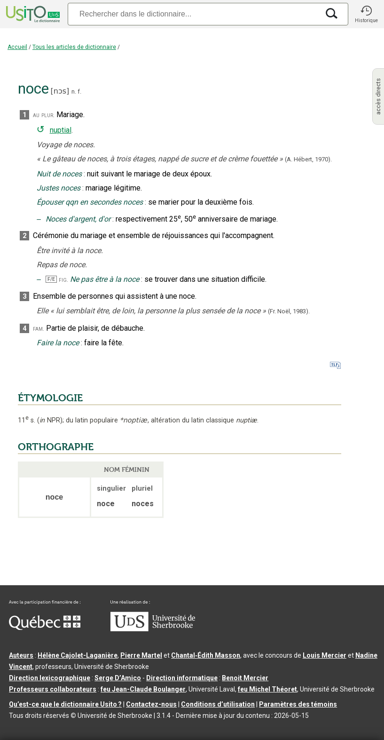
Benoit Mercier (245, 678)
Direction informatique (182, 678)
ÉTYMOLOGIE (50, 398)
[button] (366, 14)
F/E (51, 279)
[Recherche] (193, 13)
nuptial (60, 130)
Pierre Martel (141, 655)
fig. (63, 280)
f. (79, 91)
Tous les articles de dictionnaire (74, 47)
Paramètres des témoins (298, 704)
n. (73, 91)
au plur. (44, 115)
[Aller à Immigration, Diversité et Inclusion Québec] (44, 627)
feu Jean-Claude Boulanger (143, 689)
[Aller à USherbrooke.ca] (152, 629)
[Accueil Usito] (32, 14)
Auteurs (21, 655)
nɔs (60, 91)
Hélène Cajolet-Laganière (78, 655)
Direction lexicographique (49, 678)
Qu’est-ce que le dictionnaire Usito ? (65, 704)
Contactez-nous (151, 704)
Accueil (17, 47)
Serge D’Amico (117, 678)
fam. (38, 329)
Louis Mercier (324, 655)
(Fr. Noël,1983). (289, 311)
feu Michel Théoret (267, 689)
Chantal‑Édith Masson (205, 655)
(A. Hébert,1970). (308, 159)
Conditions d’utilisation (218, 704)
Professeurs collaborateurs (52, 689)
